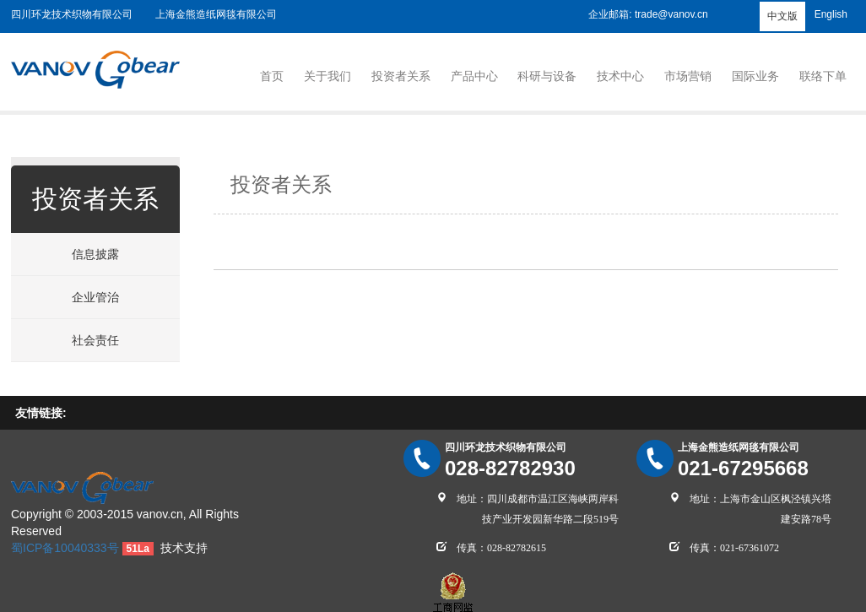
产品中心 (474, 76)
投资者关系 (400, 76)
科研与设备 (546, 76)
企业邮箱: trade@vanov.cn (647, 14)
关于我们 (327, 76)
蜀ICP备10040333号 (65, 548)
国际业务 (755, 76)
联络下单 (823, 76)
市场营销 (688, 76)
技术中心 (620, 76)
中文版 (782, 16)
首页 (272, 76)
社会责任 (95, 340)
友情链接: (41, 413)
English (831, 14)
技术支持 (184, 548)
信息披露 (95, 254)
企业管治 (95, 297)
